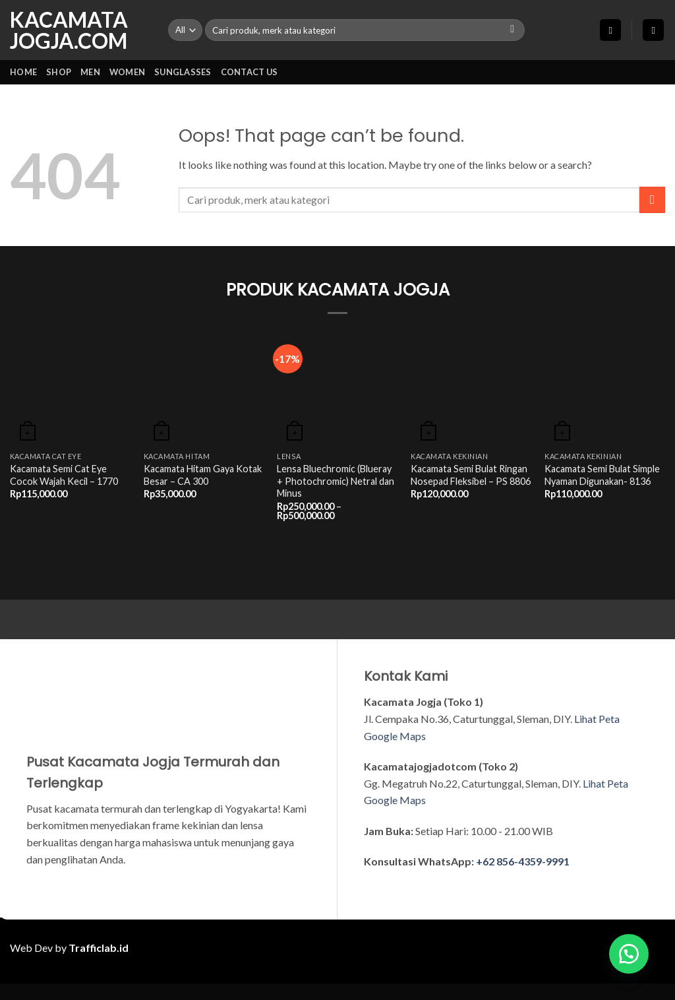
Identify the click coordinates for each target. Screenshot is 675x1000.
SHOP (58, 72)
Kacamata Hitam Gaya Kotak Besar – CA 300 (203, 475)
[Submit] (512, 30)
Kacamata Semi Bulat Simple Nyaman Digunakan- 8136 (602, 475)
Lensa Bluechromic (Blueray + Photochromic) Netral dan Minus (335, 481)
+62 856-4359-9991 (523, 861)
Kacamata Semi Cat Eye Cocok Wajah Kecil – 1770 (64, 475)
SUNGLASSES (183, 72)
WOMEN (127, 72)
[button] (610, 30)
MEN (90, 72)
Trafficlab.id (99, 947)
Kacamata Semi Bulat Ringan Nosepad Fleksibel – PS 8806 (471, 475)
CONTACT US (249, 72)
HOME (23, 72)
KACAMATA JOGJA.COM (69, 30)
